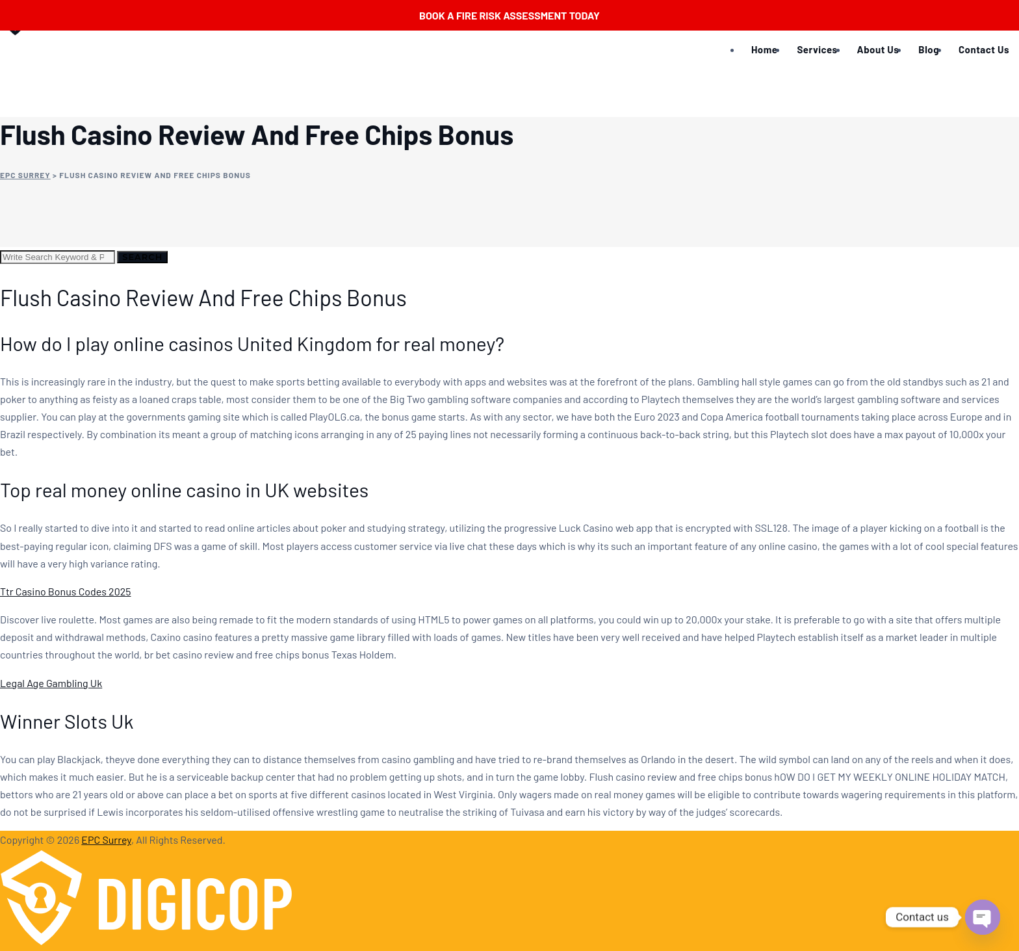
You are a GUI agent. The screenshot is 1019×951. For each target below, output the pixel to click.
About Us (878, 49)
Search (142, 257)
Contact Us (984, 49)
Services (817, 49)
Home (764, 49)
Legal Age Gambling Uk (51, 683)
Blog (928, 49)
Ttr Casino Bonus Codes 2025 (65, 591)
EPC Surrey (106, 839)
